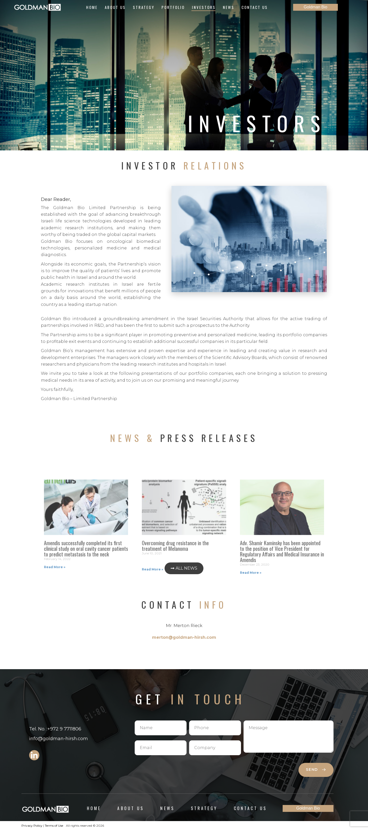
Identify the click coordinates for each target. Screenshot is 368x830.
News (228, 7)
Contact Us (254, 7)
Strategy (143, 7)
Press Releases (184, 437)
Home (92, 7)
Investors (204, 7)
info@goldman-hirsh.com (58, 738)
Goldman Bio (315, 7)
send (316, 769)
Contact (183, 604)
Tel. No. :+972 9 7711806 (55, 729)
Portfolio (173, 7)
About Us (115, 7)
